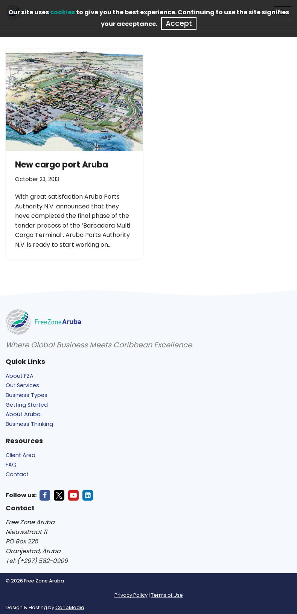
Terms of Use (167, 595)
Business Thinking (29, 424)
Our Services (22, 385)
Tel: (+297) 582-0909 (37, 561)
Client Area (20, 455)
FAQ (11, 464)
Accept (179, 23)
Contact (17, 474)
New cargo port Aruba (61, 164)
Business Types (26, 395)
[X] (59, 495)
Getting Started (27, 405)
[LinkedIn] (87, 495)
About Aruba (23, 414)
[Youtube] (73, 495)
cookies (62, 12)
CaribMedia (69, 607)
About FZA (20, 376)
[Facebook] (45, 495)
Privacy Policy (131, 595)
